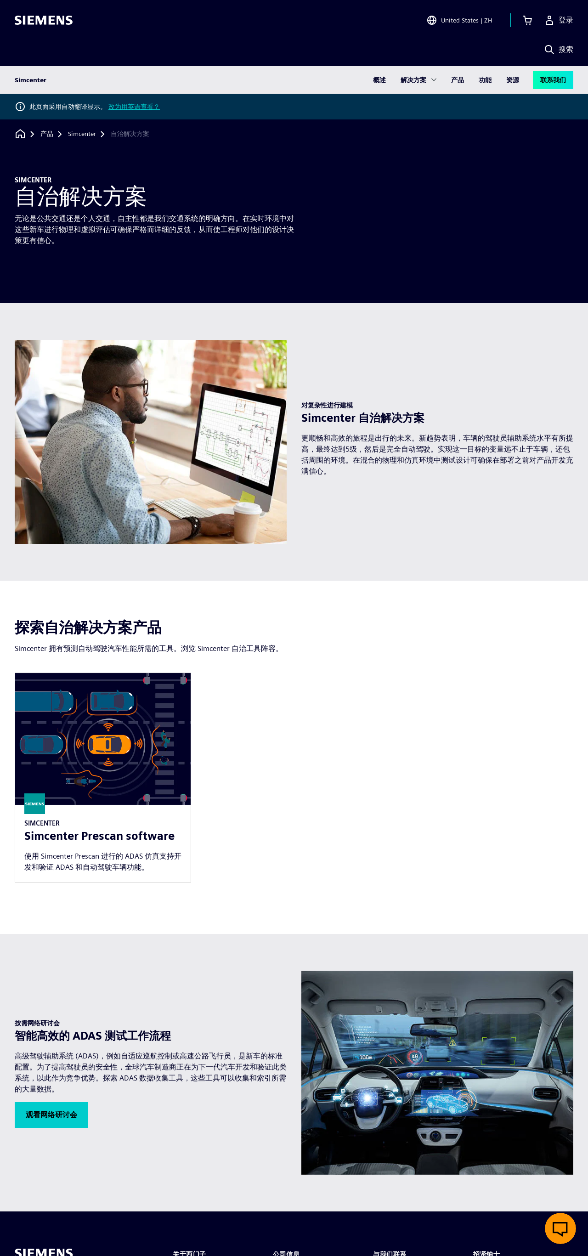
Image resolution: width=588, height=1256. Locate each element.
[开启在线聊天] (560, 1228)
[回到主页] (20, 134)
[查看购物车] (527, 20)
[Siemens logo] (44, 20)
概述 (379, 80)
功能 (485, 80)
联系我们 (553, 80)
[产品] (46, 134)
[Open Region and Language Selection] (459, 20)
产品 (457, 80)
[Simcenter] (82, 134)
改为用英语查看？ (134, 106)
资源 (512, 80)
